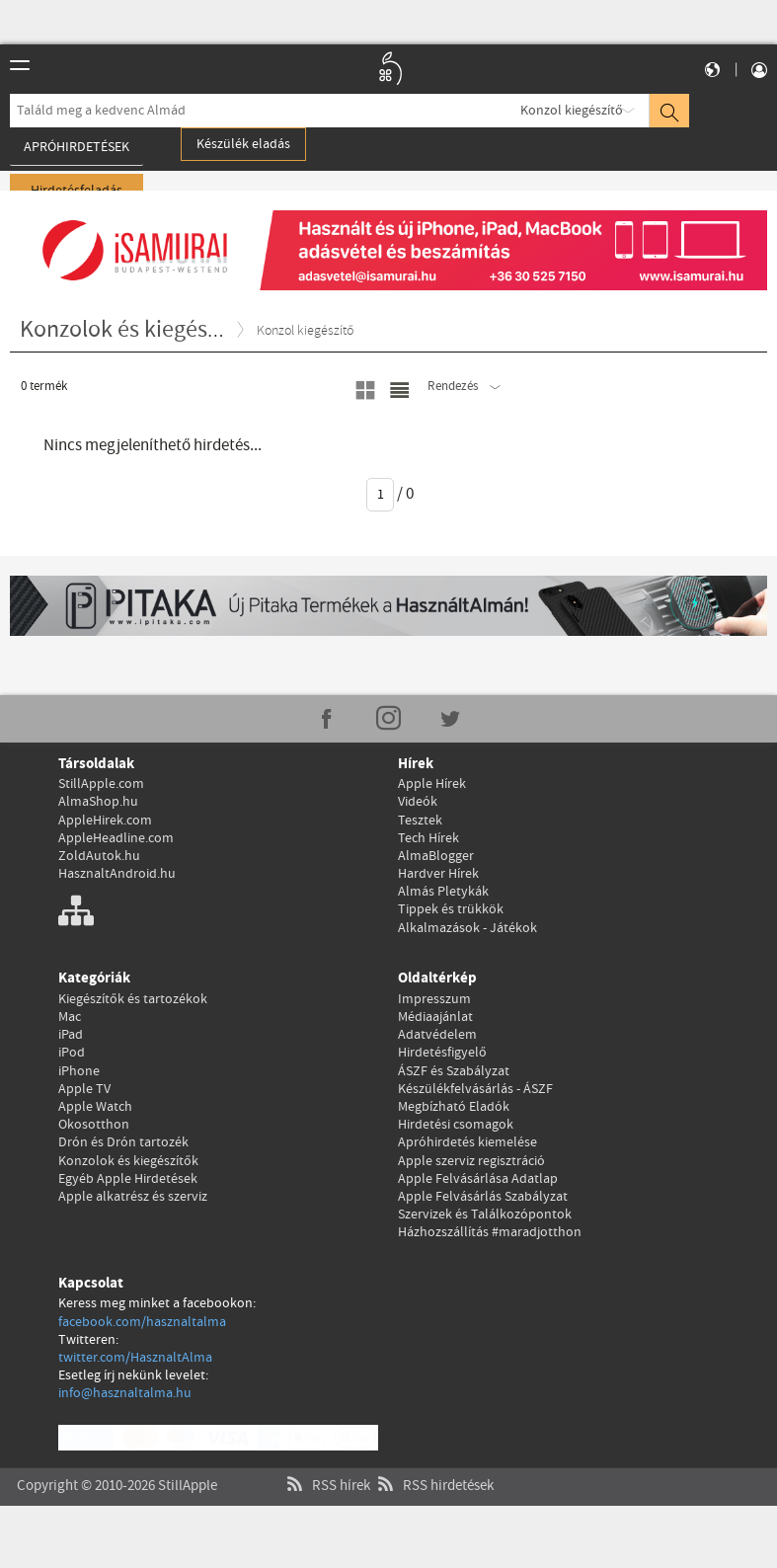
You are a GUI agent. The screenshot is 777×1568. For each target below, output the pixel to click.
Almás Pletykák (443, 892)
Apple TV (84, 1089)
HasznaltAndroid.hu (117, 874)
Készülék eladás (243, 144)
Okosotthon (93, 1125)
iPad (70, 1035)
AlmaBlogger (436, 856)
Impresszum (434, 999)
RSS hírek (326, 1466)
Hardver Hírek (438, 874)
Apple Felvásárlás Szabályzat (483, 1197)
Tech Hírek (428, 838)
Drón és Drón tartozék (123, 1142)
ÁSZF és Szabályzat (453, 1071)
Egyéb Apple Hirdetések (127, 1179)
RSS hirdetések (433, 1466)
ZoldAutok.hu (99, 856)
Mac (69, 1017)
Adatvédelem (437, 1035)
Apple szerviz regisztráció (471, 1161)
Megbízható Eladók (453, 1107)
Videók (417, 802)
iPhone (79, 1071)
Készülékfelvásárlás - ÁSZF (475, 1089)
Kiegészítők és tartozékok (132, 999)
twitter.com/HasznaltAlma (135, 1358)
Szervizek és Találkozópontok (485, 1214)
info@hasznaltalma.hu (125, 1393)
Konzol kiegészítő (571, 110)
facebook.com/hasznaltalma (142, 1322)
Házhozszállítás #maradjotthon (490, 1232)
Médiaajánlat (435, 1017)
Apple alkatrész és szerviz (132, 1197)
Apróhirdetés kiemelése (467, 1142)
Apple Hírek (432, 784)
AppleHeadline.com (116, 838)
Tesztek (420, 820)
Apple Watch (95, 1107)
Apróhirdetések (76, 147)
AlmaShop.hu (98, 802)
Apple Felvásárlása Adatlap (478, 1179)
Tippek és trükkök (451, 909)
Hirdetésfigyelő (442, 1052)
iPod (71, 1052)
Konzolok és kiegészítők (128, 1161)
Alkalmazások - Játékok (467, 928)
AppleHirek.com (105, 820)
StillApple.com (101, 784)
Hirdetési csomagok (455, 1125)
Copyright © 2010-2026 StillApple (117, 1466)
